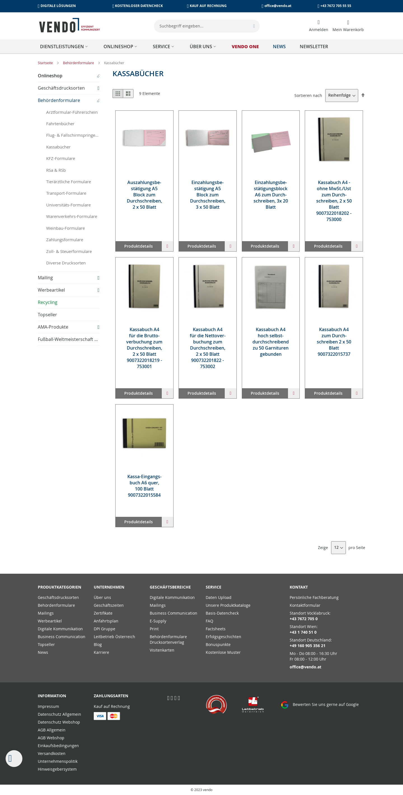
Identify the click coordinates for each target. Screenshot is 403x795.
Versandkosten (51, 753)
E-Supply (158, 621)
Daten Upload (218, 597)
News (43, 652)
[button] (167, 246)
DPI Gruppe (104, 628)
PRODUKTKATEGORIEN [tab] (59, 587)
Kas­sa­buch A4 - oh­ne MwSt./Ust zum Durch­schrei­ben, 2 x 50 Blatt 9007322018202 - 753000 (334, 200)
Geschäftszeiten (109, 605)
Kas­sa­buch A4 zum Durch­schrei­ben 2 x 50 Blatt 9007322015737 (334, 341)
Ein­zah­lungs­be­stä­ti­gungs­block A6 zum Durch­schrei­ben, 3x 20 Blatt (271, 194)
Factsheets (216, 628)
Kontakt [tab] (299, 587)
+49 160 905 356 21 (307, 645)
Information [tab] (52, 696)
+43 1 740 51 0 (303, 632)
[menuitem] (65, 46)
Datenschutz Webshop (59, 722)
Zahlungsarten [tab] (111, 696)
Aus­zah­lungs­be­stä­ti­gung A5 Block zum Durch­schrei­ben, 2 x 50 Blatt (144, 194)
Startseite (46, 63)
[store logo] (69, 25)
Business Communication (61, 636)
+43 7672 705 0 (304, 618)
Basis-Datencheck (222, 613)
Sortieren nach (308, 95)
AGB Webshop (51, 737)
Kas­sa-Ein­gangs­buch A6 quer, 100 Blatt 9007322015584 (144, 485)
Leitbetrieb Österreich (114, 636)
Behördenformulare (79, 63)
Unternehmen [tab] (109, 587)
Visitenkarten (162, 650)
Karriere (101, 652)
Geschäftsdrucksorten (58, 597)
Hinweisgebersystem (57, 769)
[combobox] (207, 26)
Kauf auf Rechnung (112, 706)
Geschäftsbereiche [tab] (170, 587)
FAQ (209, 621)
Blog (98, 644)
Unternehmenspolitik (58, 761)
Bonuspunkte (218, 644)
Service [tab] (213, 587)
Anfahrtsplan (106, 621)
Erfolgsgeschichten (223, 636)
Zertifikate (103, 613)
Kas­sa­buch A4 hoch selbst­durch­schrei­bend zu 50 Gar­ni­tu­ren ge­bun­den (270, 341)
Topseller (46, 644)
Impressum (48, 706)
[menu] (201, 46)
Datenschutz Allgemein (59, 714)
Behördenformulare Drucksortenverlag (168, 639)
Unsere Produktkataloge (228, 605)
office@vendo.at (277, 5)
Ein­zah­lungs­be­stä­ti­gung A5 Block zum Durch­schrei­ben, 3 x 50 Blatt (207, 194)
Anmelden (318, 29)
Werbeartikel (50, 621)
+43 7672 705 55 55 (335, 5)
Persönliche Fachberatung (314, 597)
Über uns (102, 597)
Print (154, 628)
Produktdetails (138, 246)
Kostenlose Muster (223, 652)
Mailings (46, 613)
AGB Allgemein (51, 730)
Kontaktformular (305, 605)
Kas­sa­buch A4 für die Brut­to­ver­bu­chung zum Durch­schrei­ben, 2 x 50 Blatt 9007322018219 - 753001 (144, 347)
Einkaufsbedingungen (58, 745)
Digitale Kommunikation (60, 628)
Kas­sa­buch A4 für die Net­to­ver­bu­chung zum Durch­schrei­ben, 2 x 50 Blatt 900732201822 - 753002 (208, 347)
